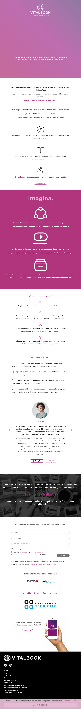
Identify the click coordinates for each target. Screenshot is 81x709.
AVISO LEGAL (8, 683)
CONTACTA (7, 675)
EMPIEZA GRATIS (40, 183)
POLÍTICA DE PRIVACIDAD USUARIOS (15, 688)
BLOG (5, 678)
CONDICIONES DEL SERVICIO (13, 692)
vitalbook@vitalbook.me (37, 564)
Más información (51, 564)
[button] (9, 430)
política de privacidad (36, 552)
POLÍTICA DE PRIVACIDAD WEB (14, 685)
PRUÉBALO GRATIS (40, 351)
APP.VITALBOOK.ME (10, 680)
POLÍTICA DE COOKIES (11, 690)
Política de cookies (69, 701)
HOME (6, 670)
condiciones (23, 552)
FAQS (5, 673)
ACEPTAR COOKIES (40, 705)
